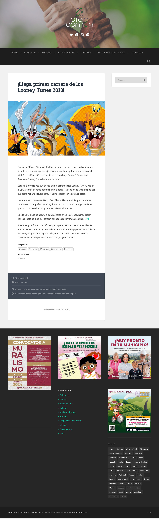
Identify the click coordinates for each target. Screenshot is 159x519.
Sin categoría (66, 430)
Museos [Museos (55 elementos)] (121, 489)
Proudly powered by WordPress (25, 513)
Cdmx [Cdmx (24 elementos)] (111, 467)
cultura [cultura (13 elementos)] (143, 467)
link (87, 220)
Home (14, 53)
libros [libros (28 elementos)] (146, 480)
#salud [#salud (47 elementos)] (133, 458)
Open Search (148, 62)
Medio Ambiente (67, 413)
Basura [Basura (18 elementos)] (128, 463)
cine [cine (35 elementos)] (127, 467)
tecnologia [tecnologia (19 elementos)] (138, 493)
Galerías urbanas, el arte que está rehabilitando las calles (40, 290)
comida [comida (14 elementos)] (134, 467)
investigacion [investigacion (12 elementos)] (136, 480)
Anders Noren (79, 513)
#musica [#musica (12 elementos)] (112, 458)
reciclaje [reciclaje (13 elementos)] (112, 493)
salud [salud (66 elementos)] (121, 493)
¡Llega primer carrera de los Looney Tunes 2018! (50, 88)
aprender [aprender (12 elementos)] (112, 463)
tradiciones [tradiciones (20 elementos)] (113, 497)
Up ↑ (149, 513)
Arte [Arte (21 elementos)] (121, 463)
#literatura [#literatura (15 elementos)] (144, 450)
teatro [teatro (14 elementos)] (128, 493)
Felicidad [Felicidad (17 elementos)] (122, 476)
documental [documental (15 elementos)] (144, 471)
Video (62, 434)
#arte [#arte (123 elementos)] (111, 450)
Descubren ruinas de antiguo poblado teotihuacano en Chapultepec (45, 294)
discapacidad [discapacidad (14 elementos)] (132, 471)
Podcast (47, 53)
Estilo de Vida (66, 53)
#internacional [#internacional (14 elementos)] (131, 450)
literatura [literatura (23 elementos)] (112, 484)
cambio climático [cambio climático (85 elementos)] (141, 463)
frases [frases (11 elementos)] (131, 476)
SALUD (63, 426)
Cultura (86, 53)
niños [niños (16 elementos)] (138, 489)
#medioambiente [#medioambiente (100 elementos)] (115, 454)
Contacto (137, 53)
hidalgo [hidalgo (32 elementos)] (140, 476)
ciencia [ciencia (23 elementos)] (119, 467)
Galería (63, 409)
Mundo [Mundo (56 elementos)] (112, 489)
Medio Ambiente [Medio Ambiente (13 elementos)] (125, 484)
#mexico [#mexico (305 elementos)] (128, 454)
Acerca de (29, 53)
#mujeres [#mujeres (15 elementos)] (138, 454)
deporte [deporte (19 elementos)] (120, 471)
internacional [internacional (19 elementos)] (123, 480)
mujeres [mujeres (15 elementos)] (138, 484)
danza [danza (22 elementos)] (111, 471)
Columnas (64, 396)
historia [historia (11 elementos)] (112, 480)
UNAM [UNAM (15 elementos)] (123, 497)
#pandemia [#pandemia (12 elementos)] (123, 458)
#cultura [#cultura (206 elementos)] (120, 450)
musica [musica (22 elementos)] (129, 489)
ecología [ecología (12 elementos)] (112, 476)
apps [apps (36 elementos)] (141, 458)
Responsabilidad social (111, 53)
